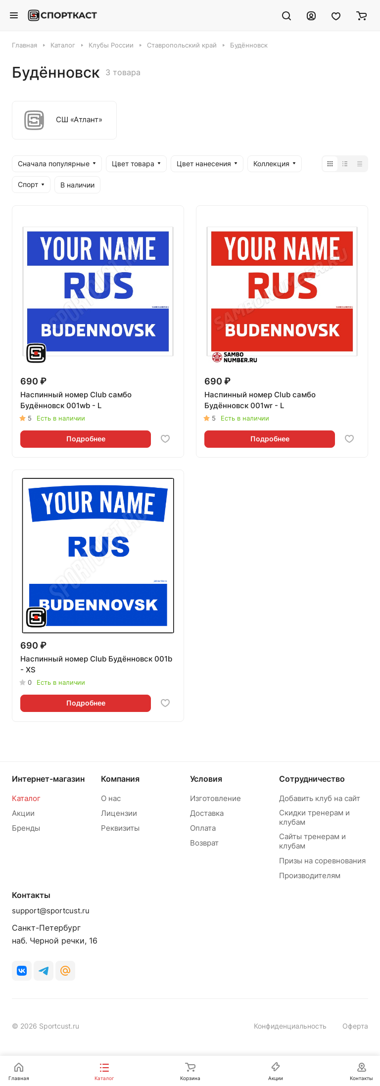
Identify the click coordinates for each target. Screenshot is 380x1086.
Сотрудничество (312, 779)
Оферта (355, 1026)
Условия (206, 779)
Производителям (309, 875)
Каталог (26, 798)
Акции (23, 813)
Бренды (26, 828)
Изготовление (215, 798)
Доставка (207, 813)
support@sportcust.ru (51, 910)
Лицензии (119, 813)
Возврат (204, 843)
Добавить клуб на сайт (319, 798)
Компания (120, 779)
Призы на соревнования (322, 860)
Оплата (203, 828)
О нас (111, 798)
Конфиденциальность (290, 1026)
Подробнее (85, 438)
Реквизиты (120, 828)
